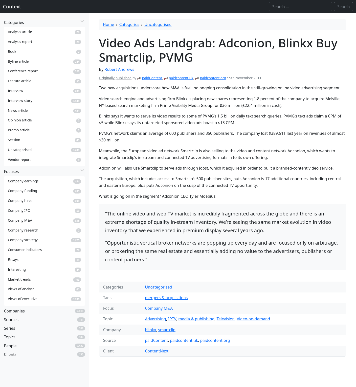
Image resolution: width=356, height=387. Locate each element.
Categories (129, 24)
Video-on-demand (253, 319)
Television (226, 319)
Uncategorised (158, 24)
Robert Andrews (119, 69)
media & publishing (196, 319)
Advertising (155, 319)
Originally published (115, 78)
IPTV (172, 319)
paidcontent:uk (181, 78)
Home (108, 24)
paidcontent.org (213, 78)
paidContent (152, 78)
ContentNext (156, 351)
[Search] (300, 6)
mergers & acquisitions (166, 297)
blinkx (150, 329)
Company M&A (159, 308)
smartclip (167, 329)
